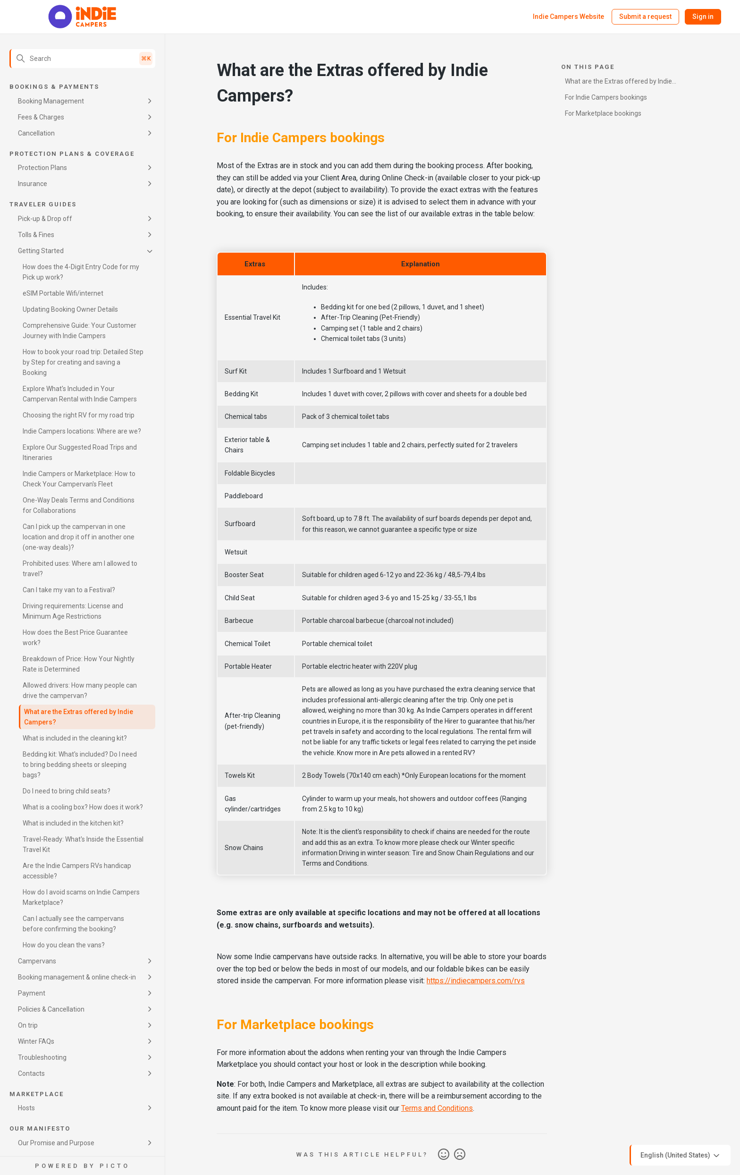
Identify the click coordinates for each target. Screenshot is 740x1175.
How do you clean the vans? (64, 945)
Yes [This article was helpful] (443, 1154)
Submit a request (645, 16)
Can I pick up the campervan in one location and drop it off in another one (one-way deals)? (79, 537)
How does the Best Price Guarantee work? (75, 638)
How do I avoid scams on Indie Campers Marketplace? (81, 897)
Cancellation (36, 133)
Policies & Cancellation (51, 1009)
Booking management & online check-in (77, 977)
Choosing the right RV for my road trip (79, 415)
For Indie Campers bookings (606, 97)
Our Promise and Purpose (56, 1143)
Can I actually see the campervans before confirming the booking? (73, 924)
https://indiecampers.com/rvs (476, 980)
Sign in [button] (703, 16)
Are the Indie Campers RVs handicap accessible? (77, 871)
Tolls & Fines (36, 234)
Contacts (31, 1073)
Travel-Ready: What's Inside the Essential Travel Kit (83, 844)
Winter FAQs (36, 1041)
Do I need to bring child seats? (66, 791)
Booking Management (51, 101)
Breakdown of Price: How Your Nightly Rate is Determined (79, 664)
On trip (28, 1025)
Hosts (26, 1108)
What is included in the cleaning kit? (75, 738)
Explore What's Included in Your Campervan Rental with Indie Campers (80, 394)
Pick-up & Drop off (45, 218)
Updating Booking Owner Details (70, 309)
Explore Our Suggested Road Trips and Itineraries (80, 452)
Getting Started (41, 251)
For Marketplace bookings (603, 113)
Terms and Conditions (437, 1108)
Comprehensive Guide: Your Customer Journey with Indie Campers (79, 331)
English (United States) (680, 1155)
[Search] (82, 58)
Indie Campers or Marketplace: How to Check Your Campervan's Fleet (79, 479)
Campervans (37, 961)
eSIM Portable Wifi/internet (63, 293)
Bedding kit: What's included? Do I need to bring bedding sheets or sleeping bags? (80, 764)
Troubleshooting (42, 1057)
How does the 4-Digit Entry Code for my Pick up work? (81, 272)
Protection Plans (42, 167)
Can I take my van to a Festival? (69, 590)
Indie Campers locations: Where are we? (82, 431)
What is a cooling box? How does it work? (83, 807)
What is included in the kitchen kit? (73, 823)
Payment (31, 993)
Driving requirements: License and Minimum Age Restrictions (73, 611)
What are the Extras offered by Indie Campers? (78, 717)
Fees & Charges (41, 117)
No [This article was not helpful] (459, 1154)
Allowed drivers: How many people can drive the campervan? (80, 690)
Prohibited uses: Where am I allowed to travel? (80, 569)
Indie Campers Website (568, 16)
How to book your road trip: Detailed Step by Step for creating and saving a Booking (83, 362)
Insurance (32, 183)
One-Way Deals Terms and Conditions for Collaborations (79, 505)
